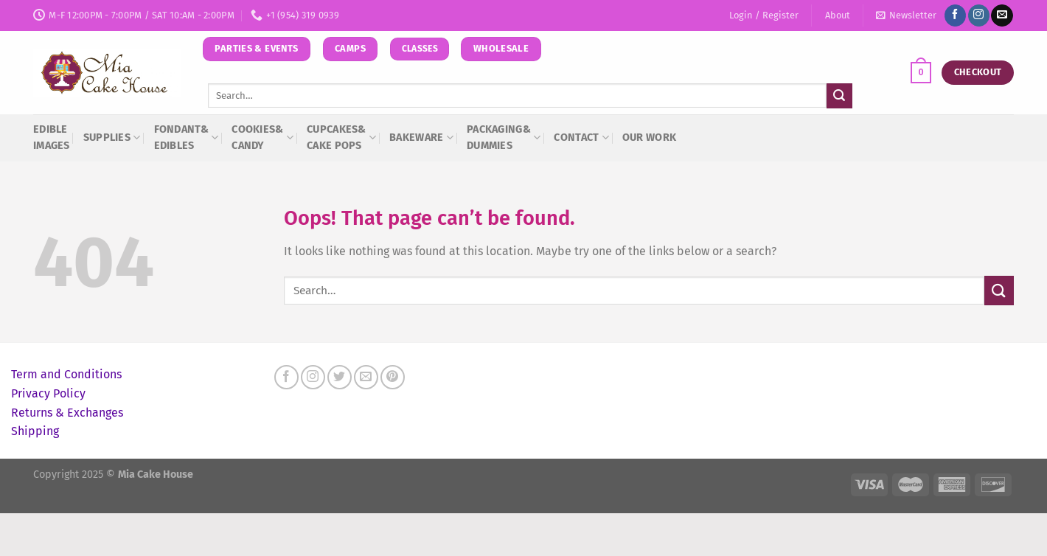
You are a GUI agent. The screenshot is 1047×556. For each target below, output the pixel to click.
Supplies (112, 138)
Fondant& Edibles (186, 137)
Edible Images (51, 137)
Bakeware (421, 138)
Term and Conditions (66, 374)
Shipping (35, 431)
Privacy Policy (48, 393)
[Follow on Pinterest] (392, 377)
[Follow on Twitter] (339, 377)
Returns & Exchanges (67, 413)
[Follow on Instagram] (978, 15)
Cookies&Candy (262, 137)
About (837, 15)
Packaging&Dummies (503, 137)
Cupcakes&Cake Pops (341, 137)
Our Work (649, 137)
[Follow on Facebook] (955, 15)
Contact (581, 138)
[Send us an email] (1001, 15)
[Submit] (839, 95)
